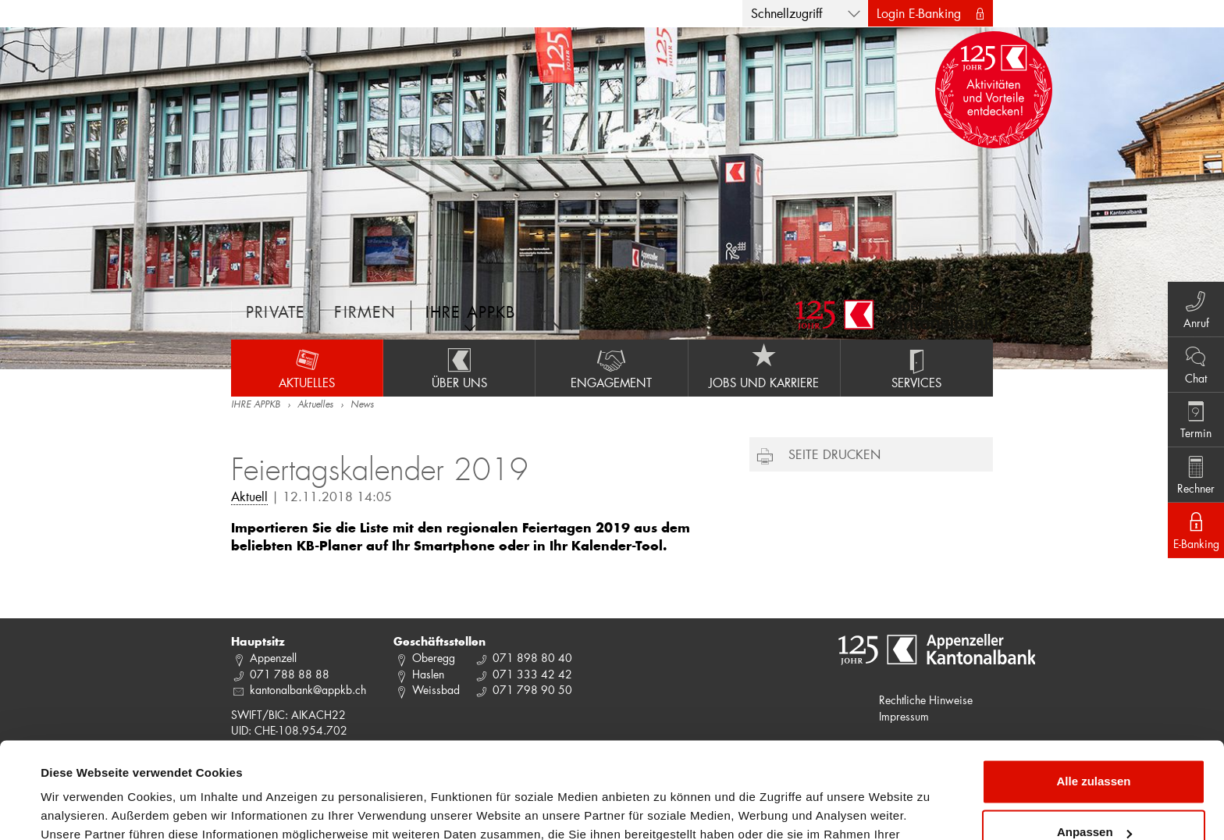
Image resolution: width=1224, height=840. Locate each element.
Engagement (611, 367)
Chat (1193, 361)
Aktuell (249, 496)
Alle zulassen (1093, 694)
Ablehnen (1093, 796)
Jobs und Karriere (764, 367)
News (362, 405)
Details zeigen (80, 809)
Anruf (1193, 303)
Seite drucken (834, 454)
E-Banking (1193, 534)
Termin (1193, 419)
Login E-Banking (919, 13)
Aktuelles (306, 367)
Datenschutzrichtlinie (328, 766)
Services (917, 367)
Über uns (459, 367)
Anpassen (1094, 745)
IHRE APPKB (255, 405)
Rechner (1193, 477)
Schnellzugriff (786, 13)
